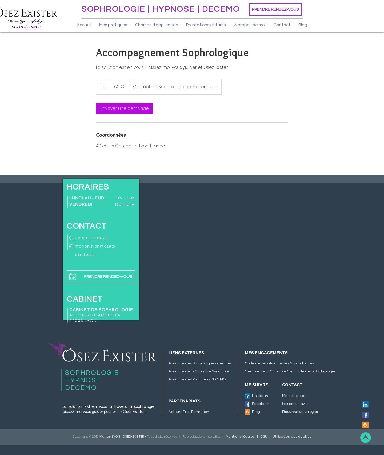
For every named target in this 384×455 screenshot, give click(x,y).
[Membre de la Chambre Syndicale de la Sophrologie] (290, 372)
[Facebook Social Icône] (365, 415)
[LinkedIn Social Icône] (365, 404)
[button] (113, 25)
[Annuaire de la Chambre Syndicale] (199, 372)
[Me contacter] (295, 396)
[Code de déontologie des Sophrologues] (288, 364)
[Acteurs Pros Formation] (199, 412)
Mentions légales (240, 436)
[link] (124, 108)
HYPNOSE (174, 9)
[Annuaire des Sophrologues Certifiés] (200, 364)
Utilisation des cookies (292, 436)
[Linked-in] (261, 396)
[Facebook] (261, 404)
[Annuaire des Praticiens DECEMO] (199, 380)
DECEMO (221, 9)
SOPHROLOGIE (114, 9)
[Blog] (265, 412)
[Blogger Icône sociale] (365, 425)
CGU (263, 436)
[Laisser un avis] (295, 404)
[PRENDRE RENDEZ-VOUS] (275, 9)
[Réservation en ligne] (312, 412)
